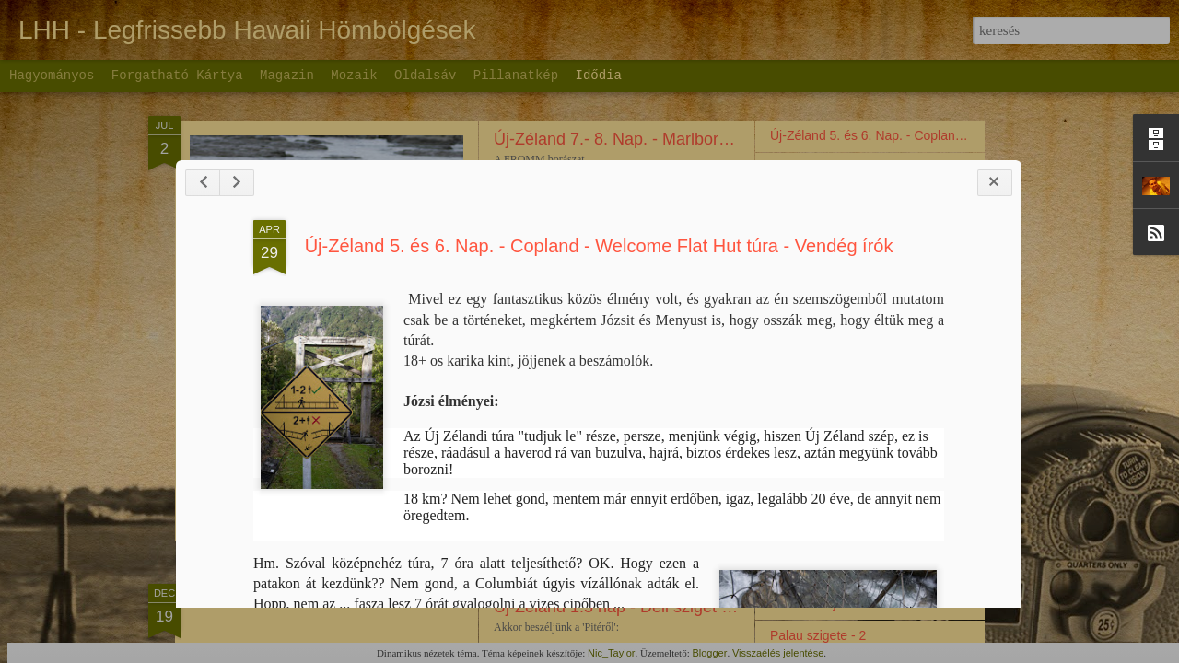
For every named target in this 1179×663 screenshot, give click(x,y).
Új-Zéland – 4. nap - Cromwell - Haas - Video (898, 232)
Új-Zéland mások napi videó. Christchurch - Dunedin (919, 457)
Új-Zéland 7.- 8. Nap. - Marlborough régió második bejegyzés (718, 219)
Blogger (709, 652)
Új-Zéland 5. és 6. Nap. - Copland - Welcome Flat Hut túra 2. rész (957, 167)
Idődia (599, 75)
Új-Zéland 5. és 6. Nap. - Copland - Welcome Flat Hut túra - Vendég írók (606, 348)
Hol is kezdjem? (815, 603)
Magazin (287, 75)
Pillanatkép (515, 75)
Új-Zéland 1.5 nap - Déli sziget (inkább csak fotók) (677, 607)
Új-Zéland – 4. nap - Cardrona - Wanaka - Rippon (911, 296)
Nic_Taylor (611, 652)
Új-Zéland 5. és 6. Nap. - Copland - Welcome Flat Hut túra (936, 135)
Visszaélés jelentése (777, 652)
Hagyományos (51, 75)
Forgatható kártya (177, 75)
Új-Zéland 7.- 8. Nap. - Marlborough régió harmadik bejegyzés (721, 139)
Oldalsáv (425, 75)
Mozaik (354, 75)
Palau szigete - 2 (818, 635)
